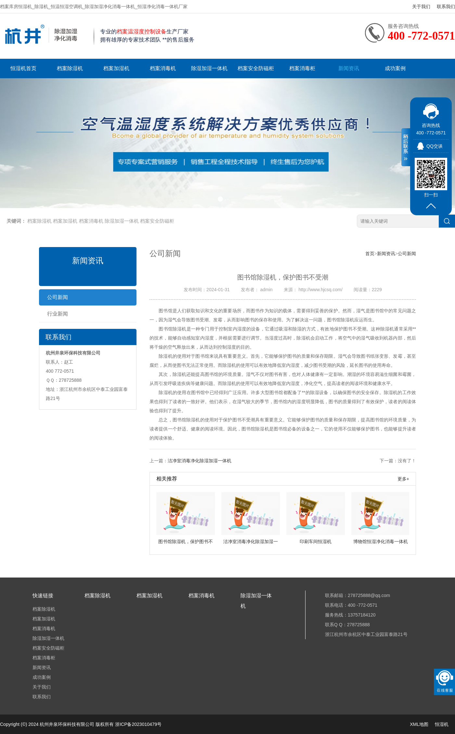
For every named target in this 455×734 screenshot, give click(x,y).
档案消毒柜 (302, 68)
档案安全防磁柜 (256, 68)
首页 (369, 253)
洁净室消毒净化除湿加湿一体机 (199, 460)
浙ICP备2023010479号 (138, 724)
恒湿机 (441, 724)
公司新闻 (57, 297)
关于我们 (421, 6)
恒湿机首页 (23, 68)
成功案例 (395, 68)
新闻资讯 (348, 68)
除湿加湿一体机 (209, 68)
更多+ (403, 478)
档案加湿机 (116, 68)
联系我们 (446, 6)
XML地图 (419, 724)
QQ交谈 (434, 146)
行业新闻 (57, 314)
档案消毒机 (163, 68)
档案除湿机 (70, 68)
